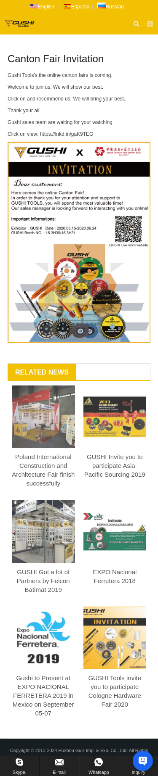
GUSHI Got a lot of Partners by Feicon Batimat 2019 (43, 580)
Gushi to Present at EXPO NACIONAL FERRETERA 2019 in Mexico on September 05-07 (43, 695)
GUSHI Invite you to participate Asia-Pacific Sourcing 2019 (114, 465)
